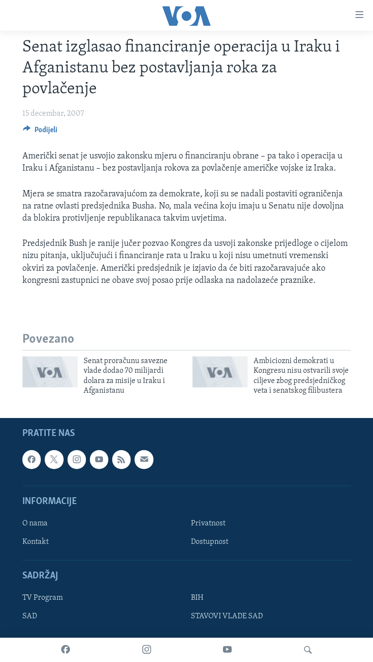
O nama (35, 523)
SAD (29, 617)
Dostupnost (209, 542)
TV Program (42, 598)
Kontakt (35, 542)
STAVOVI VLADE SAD (227, 617)
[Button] (40, 132)
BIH (197, 598)
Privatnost (208, 523)
